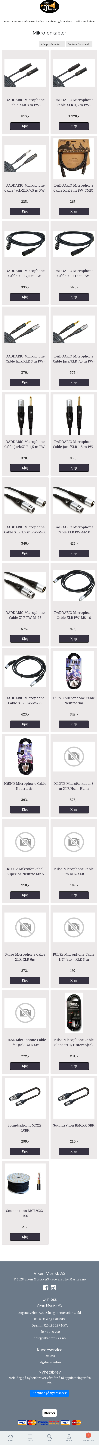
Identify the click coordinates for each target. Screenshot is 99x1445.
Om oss (50, 1356)
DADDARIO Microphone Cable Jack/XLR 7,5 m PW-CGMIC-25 (25, 190)
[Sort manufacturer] (52, 44)
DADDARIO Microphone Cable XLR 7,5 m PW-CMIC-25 (25, 276)
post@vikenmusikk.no (50, 1338)
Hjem (7, 21)
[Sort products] (79, 44)
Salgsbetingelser (49, 1362)
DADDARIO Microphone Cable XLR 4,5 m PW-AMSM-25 (73, 105)
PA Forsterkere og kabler (28, 21)
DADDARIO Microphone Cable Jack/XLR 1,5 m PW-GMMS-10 (74, 447)
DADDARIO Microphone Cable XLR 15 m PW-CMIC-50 (73, 276)
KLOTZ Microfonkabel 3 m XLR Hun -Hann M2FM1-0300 (73, 789)
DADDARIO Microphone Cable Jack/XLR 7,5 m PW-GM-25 (74, 361)
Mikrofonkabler (84, 21)
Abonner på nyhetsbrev (49, 1393)
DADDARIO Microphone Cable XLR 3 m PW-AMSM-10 (25, 105)
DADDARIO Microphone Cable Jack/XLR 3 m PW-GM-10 (25, 361)
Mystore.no (78, 1279)
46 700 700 (52, 1332)
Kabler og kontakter (59, 21)
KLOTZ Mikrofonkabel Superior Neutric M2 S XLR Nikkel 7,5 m (25, 874)
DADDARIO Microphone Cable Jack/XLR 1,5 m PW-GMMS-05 (25, 447)
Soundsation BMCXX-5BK (73, 1125)
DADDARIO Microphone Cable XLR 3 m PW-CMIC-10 (73, 190)
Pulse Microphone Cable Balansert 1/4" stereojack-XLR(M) (74, 1045)
